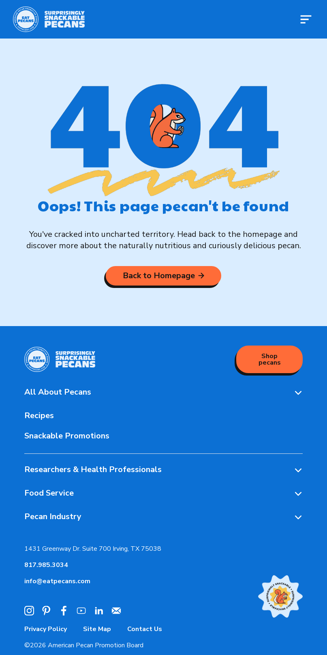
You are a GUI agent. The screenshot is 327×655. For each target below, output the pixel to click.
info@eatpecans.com (57, 581)
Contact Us (144, 629)
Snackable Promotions (66, 435)
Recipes (39, 415)
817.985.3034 (46, 565)
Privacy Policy (45, 629)
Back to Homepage (163, 275)
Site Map (97, 629)
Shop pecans (270, 359)
